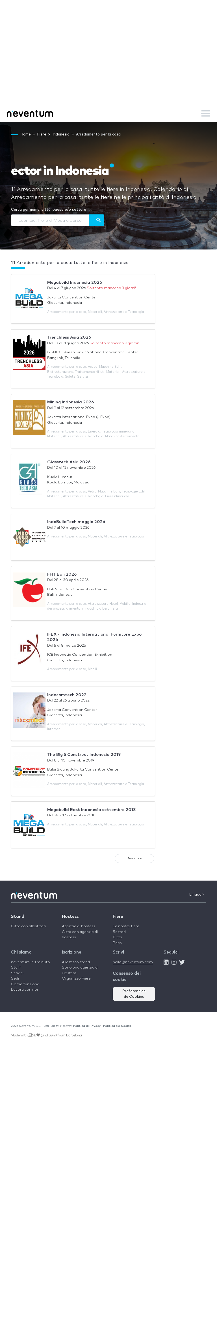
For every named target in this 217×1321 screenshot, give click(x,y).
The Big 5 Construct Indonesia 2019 (84, 754)
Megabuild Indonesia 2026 (74, 282)
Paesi (117, 943)
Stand (17, 917)
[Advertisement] (108, 62)
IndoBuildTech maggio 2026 (76, 522)
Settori (119, 932)
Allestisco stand (76, 962)
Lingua (196, 894)
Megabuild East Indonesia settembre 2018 (91, 810)
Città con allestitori (28, 926)
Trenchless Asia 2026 (69, 337)
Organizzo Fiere (76, 978)
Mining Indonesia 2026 (70, 402)
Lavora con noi (24, 989)
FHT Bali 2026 (62, 574)
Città (117, 937)
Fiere (118, 917)
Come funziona (25, 984)
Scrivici (17, 973)
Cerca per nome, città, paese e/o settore (48, 210)
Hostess (70, 917)
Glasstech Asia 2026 (68, 462)
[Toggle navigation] (205, 113)
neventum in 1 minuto (30, 962)
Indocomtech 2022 (66, 695)
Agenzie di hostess (78, 926)
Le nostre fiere (126, 926)
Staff (16, 967)
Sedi (15, 978)
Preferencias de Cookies (134, 994)
